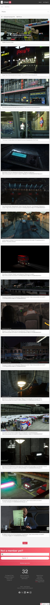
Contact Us (9, 580)
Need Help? (39, 577)
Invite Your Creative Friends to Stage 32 (25, 588)
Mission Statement (24, 575)
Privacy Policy (40, 578)
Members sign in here (25, 563)
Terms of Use (9, 578)
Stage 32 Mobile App (39, 580)
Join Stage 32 (46, 2)
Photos (4, 11)
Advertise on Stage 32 (9, 577)
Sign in (40, 2)
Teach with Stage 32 (24, 577)
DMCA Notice (24, 578)
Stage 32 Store (41, 581)
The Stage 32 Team (9, 575)
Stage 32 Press (39, 575)
